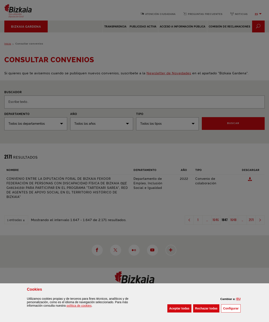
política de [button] (79, 305)
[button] (238, 299)
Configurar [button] (232, 308)
